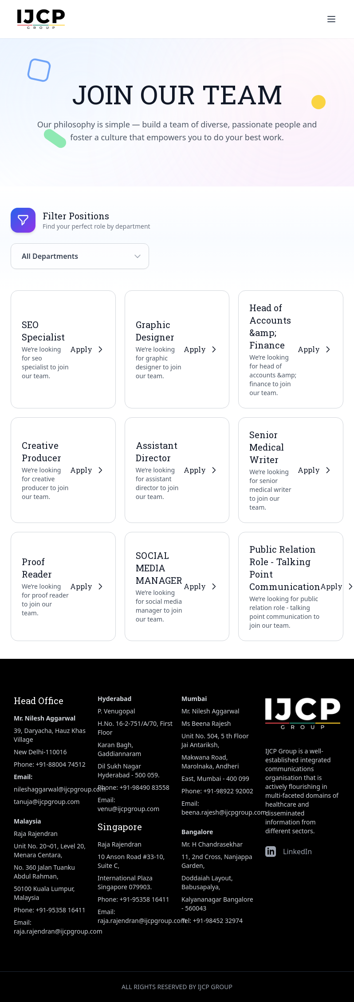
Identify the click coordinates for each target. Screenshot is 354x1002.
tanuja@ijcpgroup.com (47, 801)
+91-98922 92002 (228, 791)
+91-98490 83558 (144, 787)
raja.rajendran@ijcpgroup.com (58, 931)
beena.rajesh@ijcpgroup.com (224, 812)
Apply (87, 349)
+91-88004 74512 (61, 764)
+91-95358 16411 (61, 910)
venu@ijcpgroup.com (128, 808)
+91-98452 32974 (218, 920)
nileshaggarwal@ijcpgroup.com (60, 789)
